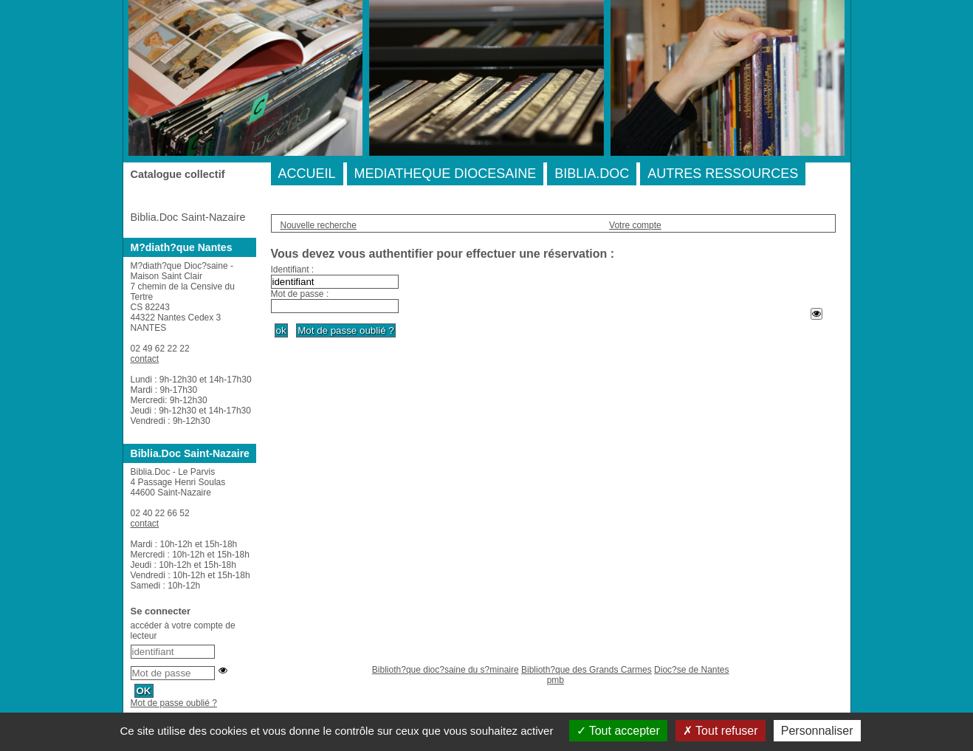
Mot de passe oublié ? (174, 703)
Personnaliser (817, 730)
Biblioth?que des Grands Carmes (586, 670)
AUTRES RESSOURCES (722, 173)
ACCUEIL (307, 173)
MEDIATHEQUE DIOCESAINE (445, 173)
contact (145, 359)
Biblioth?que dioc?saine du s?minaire (445, 670)
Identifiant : (292, 269)
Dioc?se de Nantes (691, 670)
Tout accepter (618, 730)
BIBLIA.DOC (591, 173)
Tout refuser (720, 730)
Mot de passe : (300, 294)
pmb (555, 680)
